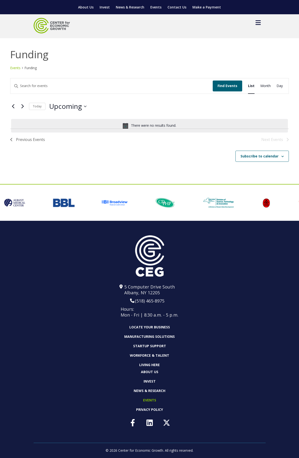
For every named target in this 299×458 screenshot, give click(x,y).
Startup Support (149, 346)
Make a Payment (206, 7)
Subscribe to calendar (259, 156)
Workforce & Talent (149, 355)
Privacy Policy (149, 409)
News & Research (130, 7)
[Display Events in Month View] (265, 86)
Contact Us (177, 7)
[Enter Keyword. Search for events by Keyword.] (58, 86)
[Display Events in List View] (251, 86)
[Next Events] (22, 106)
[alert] (149, 126)
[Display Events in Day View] (280, 86)
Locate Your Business (149, 327)
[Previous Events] (13, 106)
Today (37, 106)
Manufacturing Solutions (149, 336)
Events (155, 7)
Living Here (149, 364)
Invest (105, 7)
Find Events (227, 85)
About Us (86, 7)
